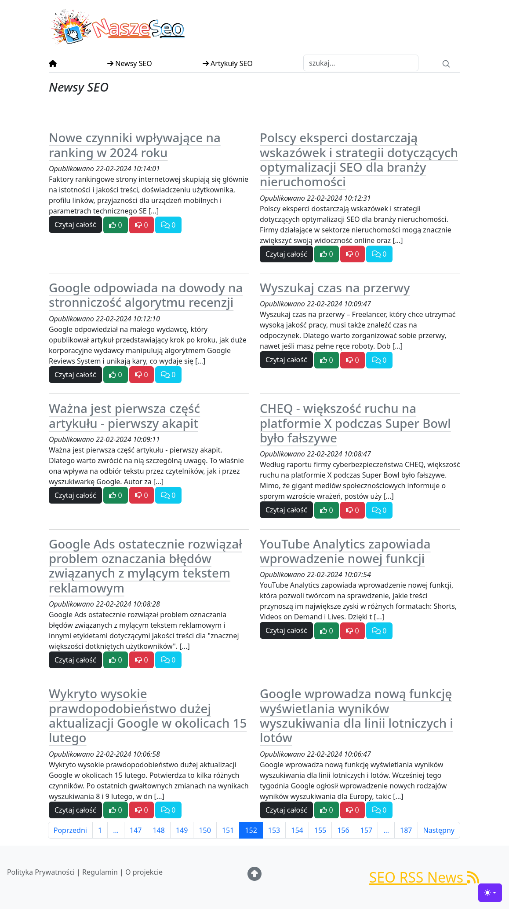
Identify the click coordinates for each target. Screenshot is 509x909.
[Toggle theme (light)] (490, 892)
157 (366, 830)
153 (274, 830)
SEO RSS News (424, 877)
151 (228, 830)
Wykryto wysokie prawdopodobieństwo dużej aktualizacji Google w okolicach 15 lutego (148, 715)
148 (158, 830)
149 (182, 830)
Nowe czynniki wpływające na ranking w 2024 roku (135, 144)
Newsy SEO (129, 63)
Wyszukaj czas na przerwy (335, 287)
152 (251, 830)
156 (343, 830)
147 (136, 830)
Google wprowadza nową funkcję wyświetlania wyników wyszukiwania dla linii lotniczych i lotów (356, 715)
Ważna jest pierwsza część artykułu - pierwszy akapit (124, 415)
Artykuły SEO (228, 63)
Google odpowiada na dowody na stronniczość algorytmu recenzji (146, 294)
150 (205, 830)
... (116, 830)
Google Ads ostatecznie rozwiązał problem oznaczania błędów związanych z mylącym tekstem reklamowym (145, 565)
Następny (439, 830)
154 (297, 830)
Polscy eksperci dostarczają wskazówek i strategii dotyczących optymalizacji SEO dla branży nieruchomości (359, 159)
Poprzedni (70, 830)
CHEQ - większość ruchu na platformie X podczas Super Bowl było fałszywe (355, 423)
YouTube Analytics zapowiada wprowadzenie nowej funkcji (345, 551)
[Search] (446, 63)
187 (406, 830)
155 (320, 830)
